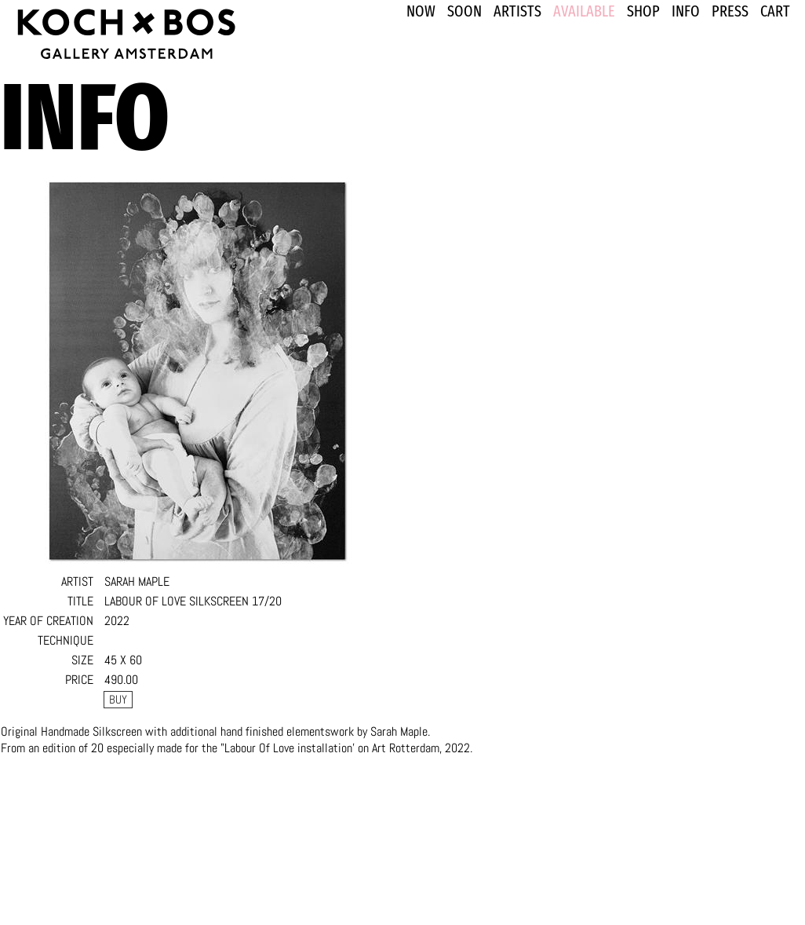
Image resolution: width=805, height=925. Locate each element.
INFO (686, 11)
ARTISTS (517, 11)
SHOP (643, 11)
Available (584, 11)
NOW (420, 11)
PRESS (730, 11)
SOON (464, 11)
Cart (775, 11)
